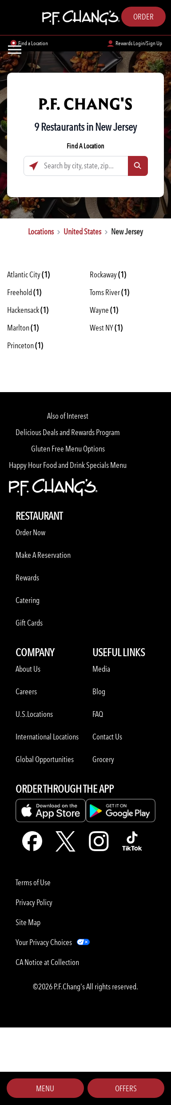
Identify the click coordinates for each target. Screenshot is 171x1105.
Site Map (28, 922)
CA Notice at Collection (47, 962)
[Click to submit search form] (138, 166)
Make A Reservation (43, 555)
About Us (28, 668)
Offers (126, 1088)
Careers (26, 691)
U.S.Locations (34, 714)
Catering (28, 600)
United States (82, 231)
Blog (98, 691)
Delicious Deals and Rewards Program (68, 432)
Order (143, 16)
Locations (41, 231)
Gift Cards (29, 622)
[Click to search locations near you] (34, 166)
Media (101, 668)
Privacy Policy (34, 902)
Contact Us (107, 736)
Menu (45, 1088)
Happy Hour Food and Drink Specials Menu (68, 465)
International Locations (47, 736)
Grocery (103, 759)
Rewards (27, 577)
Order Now (30, 532)
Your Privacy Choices (44, 942)
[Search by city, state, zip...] (86, 166)
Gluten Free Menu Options (68, 448)
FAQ (97, 714)
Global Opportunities (45, 759)
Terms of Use (33, 882)
